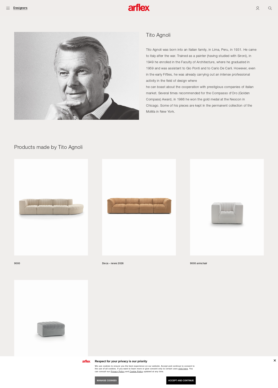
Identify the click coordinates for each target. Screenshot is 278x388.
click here (183, 369)
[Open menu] (8, 8)
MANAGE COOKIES (107, 380)
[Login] (257, 8)
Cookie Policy (136, 371)
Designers (20, 8)
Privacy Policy (118, 371)
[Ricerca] (270, 8)
